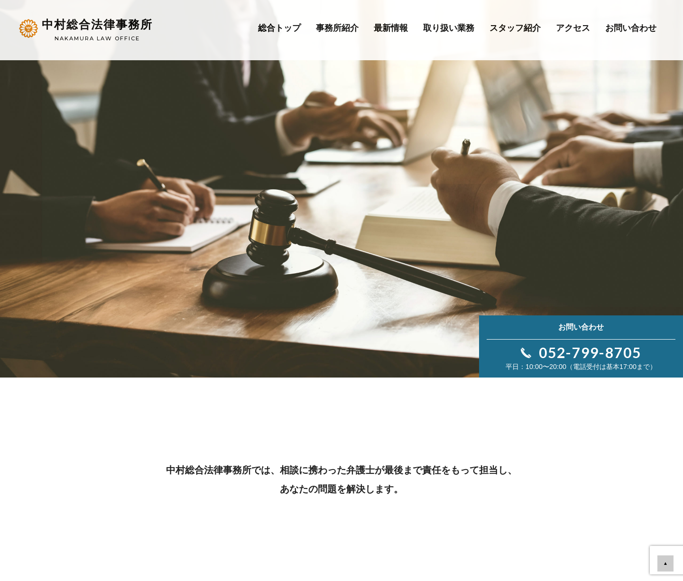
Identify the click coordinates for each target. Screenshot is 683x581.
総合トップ (279, 28)
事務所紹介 (337, 28)
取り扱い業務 (448, 28)
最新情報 (391, 28)
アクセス (573, 28)
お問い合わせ (630, 28)
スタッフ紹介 (515, 28)
